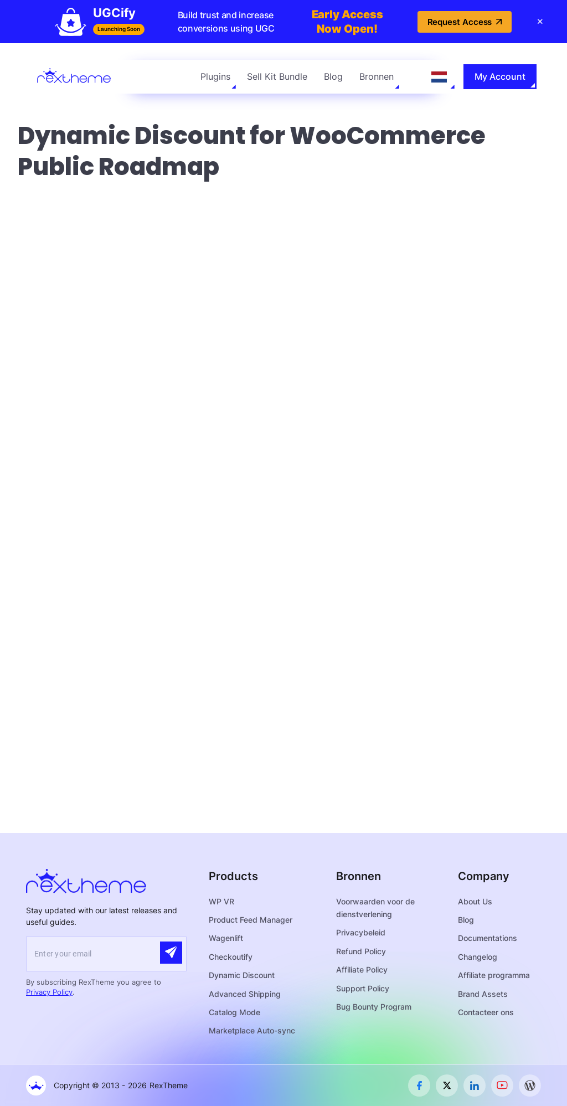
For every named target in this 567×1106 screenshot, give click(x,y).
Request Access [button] (464, 22)
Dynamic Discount (242, 975)
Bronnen (376, 76)
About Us (475, 901)
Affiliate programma (494, 975)
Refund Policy (361, 951)
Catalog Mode (234, 1012)
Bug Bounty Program (373, 1006)
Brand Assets (483, 994)
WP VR (221, 901)
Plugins (215, 76)
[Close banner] (540, 22)
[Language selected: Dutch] (439, 77)
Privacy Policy (49, 991)
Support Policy (362, 988)
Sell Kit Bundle (277, 76)
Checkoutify (230, 956)
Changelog (477, 956)
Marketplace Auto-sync (252, 1030)
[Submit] (171, 953)
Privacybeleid (360, 932)
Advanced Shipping (245, 994)
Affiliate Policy (362, 969)
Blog (333, 76)
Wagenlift (226, 938)
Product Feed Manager (250, 919)
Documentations (487, 938)
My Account (500, 76)
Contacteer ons (486, 1012)
